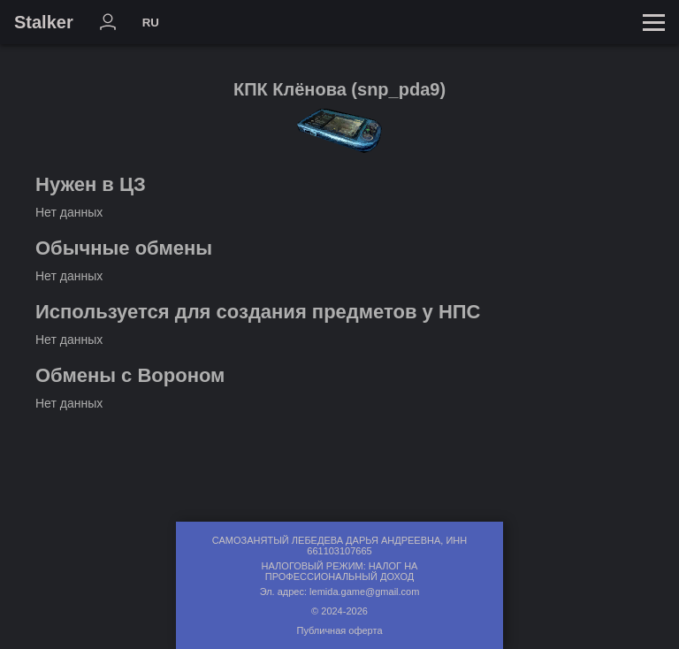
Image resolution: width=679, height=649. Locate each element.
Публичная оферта (339, 630)
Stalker (43, 22)
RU (150, 22)
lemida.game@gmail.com (364, 591)
